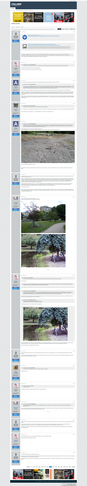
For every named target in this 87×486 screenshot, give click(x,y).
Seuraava (73, 466)
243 (53, 466)
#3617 (74, 62)
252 (61, 466)
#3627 (74, 401)
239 (42, 466)
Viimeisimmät (17, 27)
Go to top (74, 481)
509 (69, 466)
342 (67, 466)
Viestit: (14, 72)
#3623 (74, 275)
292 (64, 466)
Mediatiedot (62, 481)
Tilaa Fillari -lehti (68, 481)
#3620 (74, 121)
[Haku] (56, 29)
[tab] (13, 27)
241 (47, 466)
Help (36, 481)
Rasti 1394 (37, 198)
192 (36, 466)
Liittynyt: (14, 71)
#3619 (74, 103)
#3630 (74, 452)
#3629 (74, 434)
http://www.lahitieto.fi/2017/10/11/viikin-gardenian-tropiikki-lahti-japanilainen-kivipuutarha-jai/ (44, 45)
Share (15, 40)
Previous (28, 466)
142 (34, 466)
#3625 (74, 365)
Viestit (13, 27)
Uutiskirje (57, 481)
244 (56, 466)
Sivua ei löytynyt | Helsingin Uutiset (33, 35)
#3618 (74, 80)
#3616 (74, 31)
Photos (22, 27)
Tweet (15, 41)
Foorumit (13, 8)
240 (45, 466)
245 (58, 466)
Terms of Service (51, 481)
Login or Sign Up (73, 0)
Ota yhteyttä (40, 481)
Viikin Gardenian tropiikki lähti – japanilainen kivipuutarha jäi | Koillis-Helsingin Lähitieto (42, 44)
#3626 (74, 383)
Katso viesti (34, 105)
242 (50, 466)
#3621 (74, 174)
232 (39, 466)
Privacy (45, 481)
